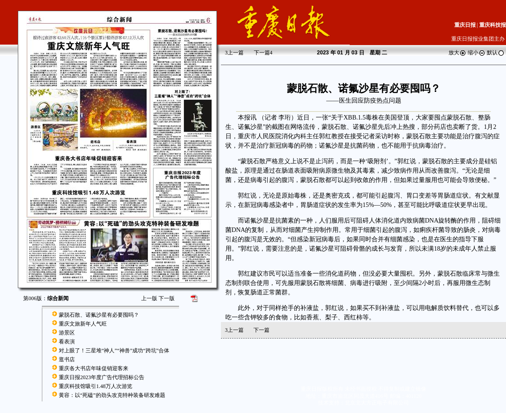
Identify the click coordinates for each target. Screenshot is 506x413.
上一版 (149, 298)
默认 (496, 53)
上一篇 (234, 53)
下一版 (167, 298)
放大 (457, 53)
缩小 (477, 53)
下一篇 (263, 53)
